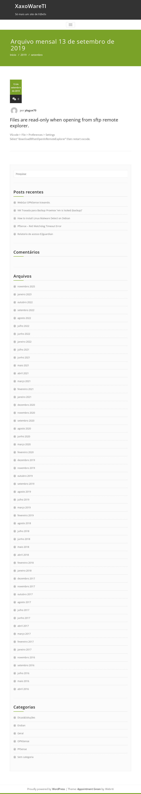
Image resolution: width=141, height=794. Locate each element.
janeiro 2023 (24, 294)
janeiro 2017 (24, 649)
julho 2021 (23, 349)
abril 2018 (23, 554)
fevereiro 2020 (25, 452)
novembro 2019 (26, 468)
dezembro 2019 (26, 460)
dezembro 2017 (26, 578)
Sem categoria (25, 757)
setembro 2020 (25, 420)
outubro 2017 (25, 594)
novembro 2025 (26, 286)
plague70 (31, 110)
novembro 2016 (26, 657)
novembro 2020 (26, 412)
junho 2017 (23, 618)
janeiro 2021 (24, 397)
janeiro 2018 (24, 570)
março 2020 (24, 444)
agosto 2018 (24, 523)
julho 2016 (23, 673)
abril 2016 (23, 689)
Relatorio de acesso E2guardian (35, 234)
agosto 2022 (24, 318)
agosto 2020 (24, 428)
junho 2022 (23, 333)
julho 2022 (23, 325)
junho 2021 (23, 357)
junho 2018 (23, 539)
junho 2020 (23, 436)
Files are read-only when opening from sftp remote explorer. (64, 123)
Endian (21, 725)
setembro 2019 (25, 483)
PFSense (22, 749)
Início (13, 54)
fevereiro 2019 (25, 515)
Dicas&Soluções (26, 717)
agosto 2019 (24, 491)
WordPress (58, 789)
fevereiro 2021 (25, 389)
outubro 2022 (25, 302)
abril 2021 (23, 373)
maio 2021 (23, 365)
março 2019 (24, 507)
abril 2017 (23, 625)
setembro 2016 (25, 665)
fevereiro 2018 (25, 562)
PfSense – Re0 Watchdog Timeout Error (39, 226)
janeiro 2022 (24, 341)
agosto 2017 (24, 602)
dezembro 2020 (26, 404)
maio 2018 (23, 546)
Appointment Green (89, 789)
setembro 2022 (25, 310)
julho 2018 (23, 531)
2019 (24, 54)
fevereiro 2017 (25, 641)
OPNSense (23, 741)
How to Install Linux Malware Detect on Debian (43, 218)
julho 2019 (23, 499)
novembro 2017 (26, 586)
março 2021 (24, 381)
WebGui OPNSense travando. (33, 202)
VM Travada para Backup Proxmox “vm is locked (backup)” (49, 210)
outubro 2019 (25, 475)
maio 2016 (23, 681)
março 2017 (24, 633)
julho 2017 (23, 610)
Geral (20, 733)
